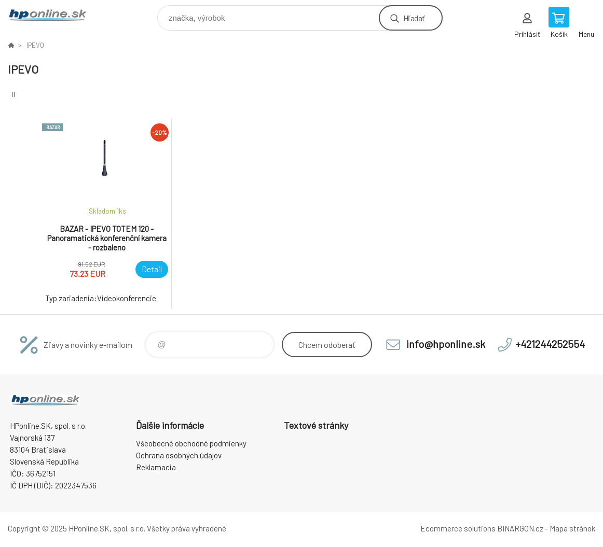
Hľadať (413, 18)
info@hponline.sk (445, 344)
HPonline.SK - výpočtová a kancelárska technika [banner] (54, 15)
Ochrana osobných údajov (179, 455)
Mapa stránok (572, 528)
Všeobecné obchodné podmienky (191, 443)
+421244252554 (550, 344)
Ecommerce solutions (458, 528)
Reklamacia (156, 467)
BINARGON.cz (520, 528)
